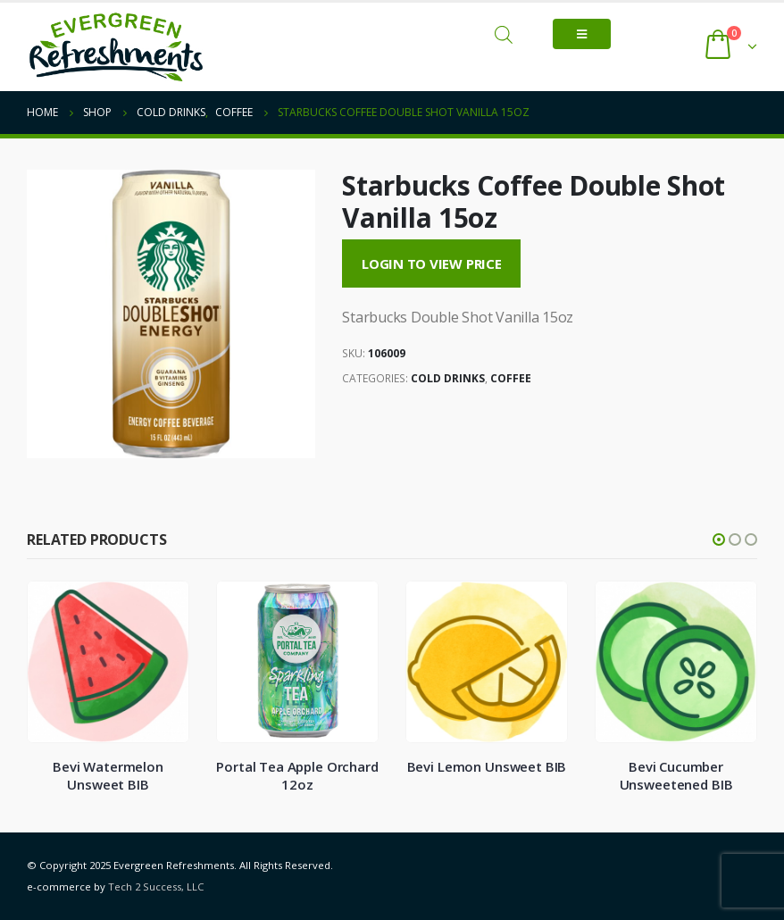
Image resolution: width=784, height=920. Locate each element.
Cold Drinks (448, 378)
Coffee (510, 378)
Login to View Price (432, 263)
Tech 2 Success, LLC (156, 886)
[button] (719, 539)
